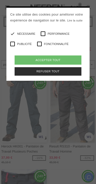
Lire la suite (74, 20)
